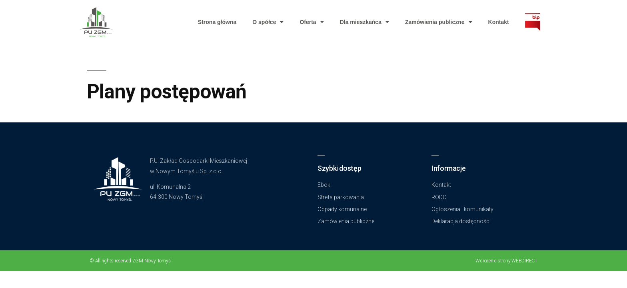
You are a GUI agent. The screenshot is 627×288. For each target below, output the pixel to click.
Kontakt (498, 22)
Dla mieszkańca (364, 22)
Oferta (311, 22)
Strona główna (217, 22)
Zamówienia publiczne (438, 22)
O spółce (268, 22)
